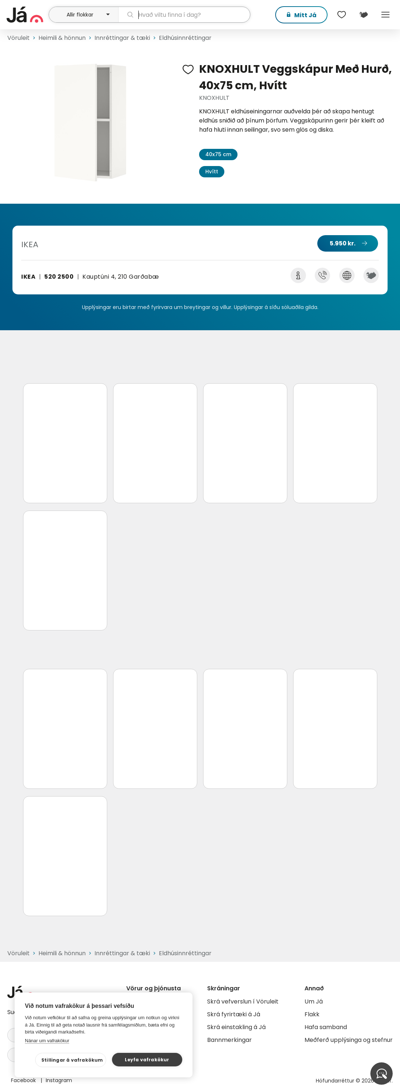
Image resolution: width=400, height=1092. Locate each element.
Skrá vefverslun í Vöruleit (242, 1001)
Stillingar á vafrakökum (72, 1060)
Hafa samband (325, 1027)
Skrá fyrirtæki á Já (233, 1014)
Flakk (311, 1014)
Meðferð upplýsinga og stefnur (348, 1040)
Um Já (313, 1001)
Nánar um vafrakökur (47, 1040)
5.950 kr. (342, 243)
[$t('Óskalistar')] (341, 15)
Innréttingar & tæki (122, 38)
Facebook (24, 1080)
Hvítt (211, 171)
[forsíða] (27, 15)
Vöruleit (18, 38)
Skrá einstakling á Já (236, 1027)
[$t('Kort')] (363, 15)
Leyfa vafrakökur (147, 1060)
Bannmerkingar (229, 1040)
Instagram (59, 1080)
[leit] (184, 14)
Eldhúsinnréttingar (185, 38)
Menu (385, 15)
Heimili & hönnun (62, 38)
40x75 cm (218, 154)
